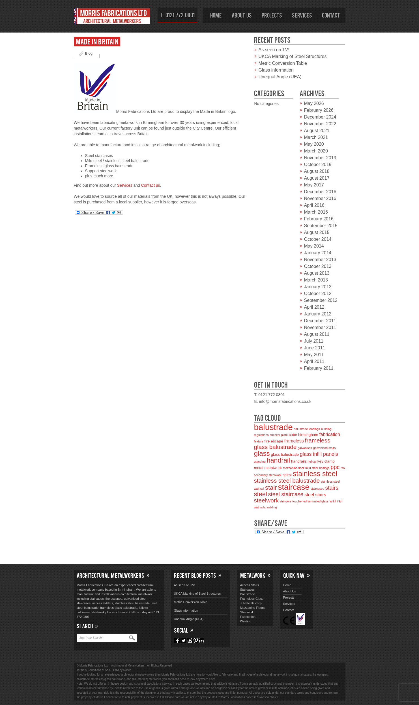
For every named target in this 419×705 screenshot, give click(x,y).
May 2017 (314, 184)
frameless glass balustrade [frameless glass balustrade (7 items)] (292, 443)
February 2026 (319, 110)
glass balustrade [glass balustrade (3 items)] (285, 454)
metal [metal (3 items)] (258, 468)
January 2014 (318, 252)
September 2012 (321, 300)
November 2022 (320, 123)
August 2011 (317, 334)
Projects (272, 15)
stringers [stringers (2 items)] (285, 501)
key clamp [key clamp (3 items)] (326, 461)
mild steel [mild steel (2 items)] (311, 468)
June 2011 (314, 347)
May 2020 (314, 144)
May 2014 (314, 246)
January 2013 (318, 286)
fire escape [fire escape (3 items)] (274, 441)
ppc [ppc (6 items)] (335, 467)
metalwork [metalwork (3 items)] (273, 468)
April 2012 (314, 307)
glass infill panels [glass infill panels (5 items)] (319, 454)
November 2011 (320, 327)
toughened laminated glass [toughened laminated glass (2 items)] (310, 501)
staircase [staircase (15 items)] (294, 487)
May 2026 (314, 103)
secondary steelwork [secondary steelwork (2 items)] (268, 475)
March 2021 (316, 137)
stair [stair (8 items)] (271, 487)
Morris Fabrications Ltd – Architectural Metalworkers (112, 17)
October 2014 (318, 239)
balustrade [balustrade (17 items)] (273, 427)
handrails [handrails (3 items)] (299, 461)
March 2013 (316, 280)
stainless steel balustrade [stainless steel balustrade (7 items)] (287, 480)
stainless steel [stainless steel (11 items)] (315, 474)
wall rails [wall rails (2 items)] (260, 507)
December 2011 (320, 320)
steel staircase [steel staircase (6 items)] (286, 494)
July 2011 (314, 341)
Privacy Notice (122, 670)
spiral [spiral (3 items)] (287, 475)
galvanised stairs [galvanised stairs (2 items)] (324, 448)
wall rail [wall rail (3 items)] (336, 501)
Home (216, 15)
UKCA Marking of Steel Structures (293, 56)
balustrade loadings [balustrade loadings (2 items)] (307, 429)
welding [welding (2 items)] (272, 507)
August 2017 (317, 178)
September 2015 (321, 225)
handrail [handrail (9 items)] (278, 460)
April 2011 (314, 361)
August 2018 (317, 171)
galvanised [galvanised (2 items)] (305, 448)
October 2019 (318, 164)
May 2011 (314, 354)
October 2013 (318, 266)
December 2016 (320, 191)
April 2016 (314, 205)
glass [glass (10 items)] (262, 453)
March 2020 (316, 151)
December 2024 (320, 117)
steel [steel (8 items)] (260, 494)
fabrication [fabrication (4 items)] (329, 434)
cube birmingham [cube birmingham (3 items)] (303, 435)
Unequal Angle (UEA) (280, 76)
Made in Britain (97, 41)
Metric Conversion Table (283, 63)
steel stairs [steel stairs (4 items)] (315, 494)
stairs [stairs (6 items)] (332, 488)
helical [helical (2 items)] (312, 461)
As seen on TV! (274, 49)
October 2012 (318, 293)
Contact (331, 15)
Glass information (276, 70)
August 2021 (317, 130)
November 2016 (320, 198)
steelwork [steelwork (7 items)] (266, 500)
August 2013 (317, 273)
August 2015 (317, 232)
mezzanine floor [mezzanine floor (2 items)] (293, 468)
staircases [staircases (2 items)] (317, 488)
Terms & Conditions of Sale (94, 670)
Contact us (150, 185)
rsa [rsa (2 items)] (343, 468)
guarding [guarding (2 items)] (260, 461)
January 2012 (318, 313)
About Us (242, 15)
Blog (89, 53)
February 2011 (319, 368)
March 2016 (316, 212)
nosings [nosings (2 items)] (324, 468)
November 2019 (320, 157)
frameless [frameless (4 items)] (294, 441)
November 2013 (320, 259)
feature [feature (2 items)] (258, 441)
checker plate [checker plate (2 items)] (279, 435)
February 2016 (319, 218)
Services (302, 15)
